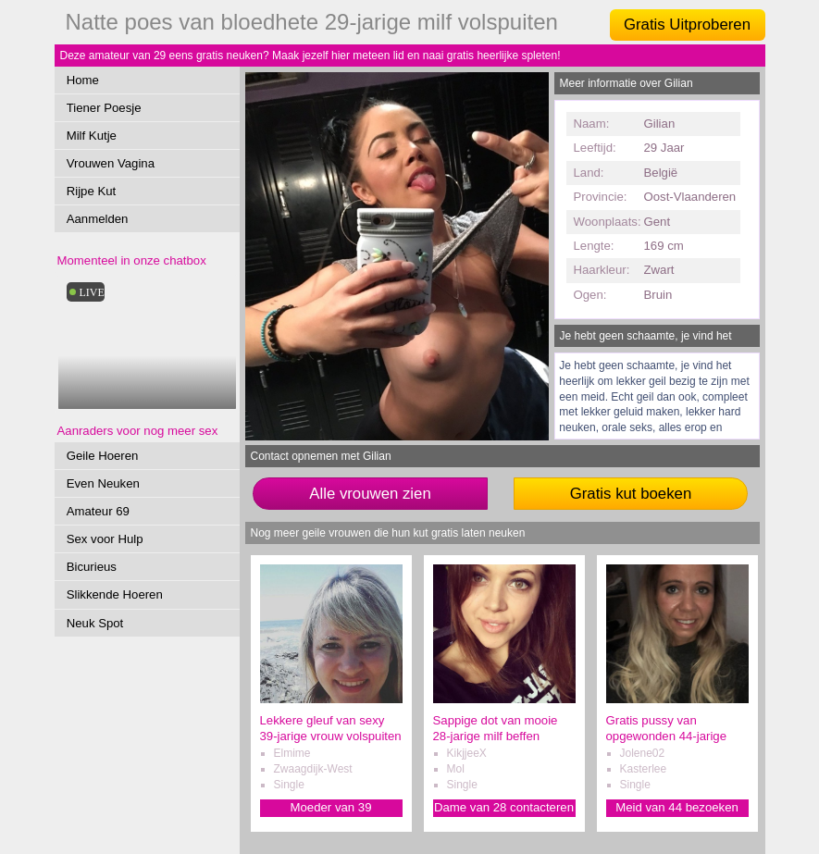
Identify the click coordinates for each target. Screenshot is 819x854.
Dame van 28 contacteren (504, 807)
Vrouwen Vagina (111, 163)
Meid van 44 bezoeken (676, 807)
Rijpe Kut (92, 191)
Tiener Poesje (104, 108)
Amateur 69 (98, 511)
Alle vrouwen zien (370, 493)
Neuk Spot (95, 623)
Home (83, 80)
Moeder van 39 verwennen (331, 808)
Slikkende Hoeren (115, 594)
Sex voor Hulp (105, 539)
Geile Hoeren (103, 456)
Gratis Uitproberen (687, 24)
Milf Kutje (92, 135)
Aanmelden (98, 219)
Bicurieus (92, 567)
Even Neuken (103, 483)
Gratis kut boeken (631, 493)
